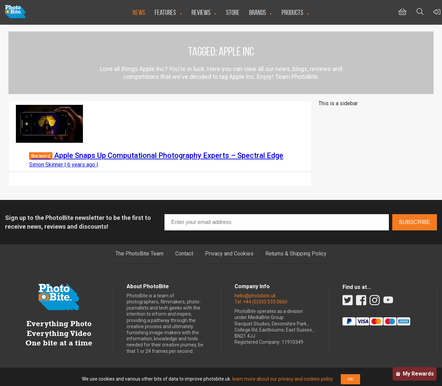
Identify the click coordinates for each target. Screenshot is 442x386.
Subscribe (414, 222)
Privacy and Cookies (229, 253)
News (139, 12)
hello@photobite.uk (255, 295)
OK (350, 379)
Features (165, 12)
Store (233, 12)
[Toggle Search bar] (420, 12)
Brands (257, 12)
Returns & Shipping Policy (296, 253)
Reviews (201, 12)
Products (292, 12)
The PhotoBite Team (139, 253)
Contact (184, 253)
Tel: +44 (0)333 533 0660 (261, 301)
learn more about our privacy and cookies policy (282, 379)
